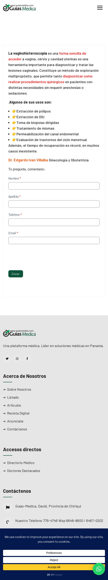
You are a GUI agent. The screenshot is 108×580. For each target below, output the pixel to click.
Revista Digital (18, 413)
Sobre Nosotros (19, 389)
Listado (13, 397)
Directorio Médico (20, 462)
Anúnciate (15, 421)
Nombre (14, 178)
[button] (99, 569)
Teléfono (15, 214)
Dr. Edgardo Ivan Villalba (28, 160)
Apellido (14, 196)
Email (13, 233)
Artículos (14, 405)
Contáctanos (17, 429)
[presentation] (39, 256)
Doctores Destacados (23, 470)
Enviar (16, 274)
